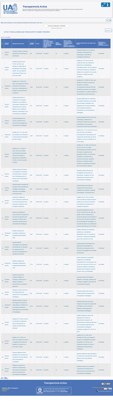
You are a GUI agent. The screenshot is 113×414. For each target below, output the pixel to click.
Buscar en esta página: (6, 37)
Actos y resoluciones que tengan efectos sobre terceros (25, 22)
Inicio (2, 22)
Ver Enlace (101, 53)
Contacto (4, 390)
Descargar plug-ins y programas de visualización (102, 387)
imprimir (109, 30)
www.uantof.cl (5, 389)
